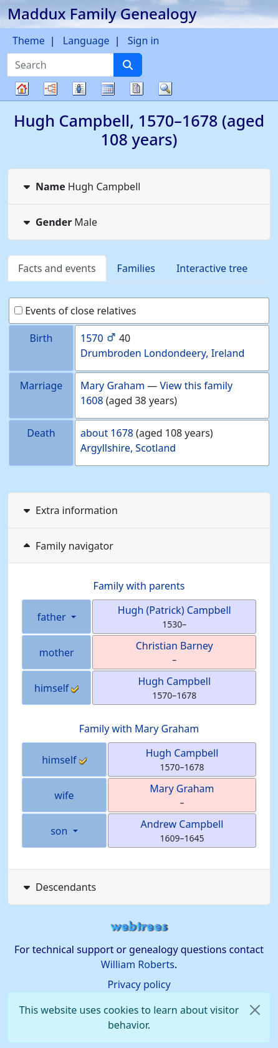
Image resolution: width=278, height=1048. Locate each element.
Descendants (58, 887)
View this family (196, 385)
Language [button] (86, 40)
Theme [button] (28, 40)
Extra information (69, 510)
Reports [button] (136, 88)
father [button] (53, 617)
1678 (121, 433)
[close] (255, 1009)
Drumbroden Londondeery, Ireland (162, 353)
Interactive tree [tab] (211, 268)
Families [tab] (136, 268)
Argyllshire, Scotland (128, 448)
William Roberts (138, 964)
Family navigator (67, 545)
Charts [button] (50, 88)
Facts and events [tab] (57, 268)
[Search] (127, 65)
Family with (139, 728)
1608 (91, 400)
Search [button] (165, 88)
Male (59, 222)
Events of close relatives (75, 311)
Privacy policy (138, 984)
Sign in (144, 40)
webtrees (139, 926)
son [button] (60, 831)
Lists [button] (79, 88)
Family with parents (139, 586)
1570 (91, 338)
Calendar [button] (108, 88)
